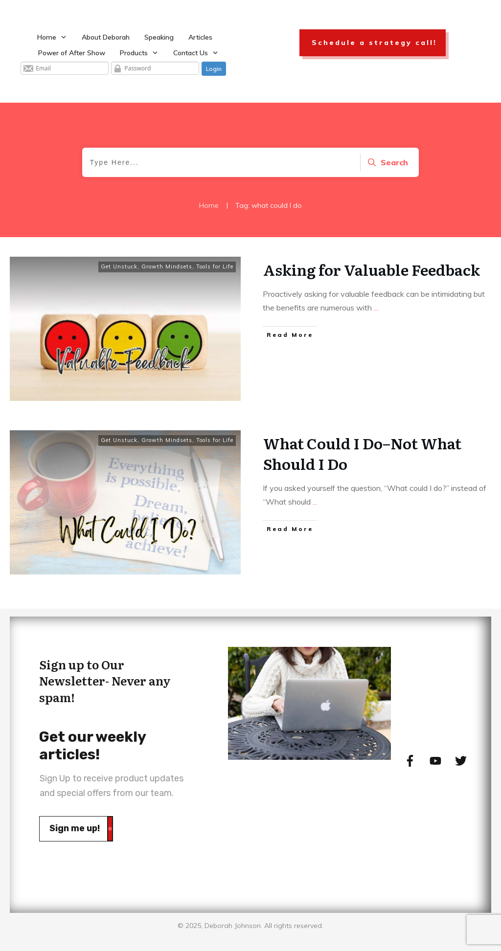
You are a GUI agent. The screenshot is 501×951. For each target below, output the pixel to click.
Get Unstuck (119, 266)
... (376, 307)
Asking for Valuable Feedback (371, 269)
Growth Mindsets (166, 266)
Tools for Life (214, 266)
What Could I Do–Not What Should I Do (362, 453)
